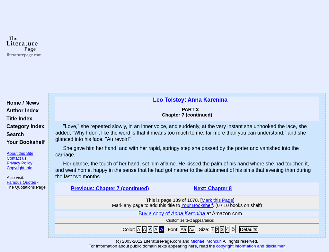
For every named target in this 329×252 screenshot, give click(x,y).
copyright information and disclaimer (250, 246)
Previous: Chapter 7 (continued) (110, 188)
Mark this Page (217, 200)
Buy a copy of (171, 213)
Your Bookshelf (24, 142)
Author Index (21, 110)
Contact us (16, 158)
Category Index (24, 126)
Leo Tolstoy (168, 100)
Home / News (21, 103)
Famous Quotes (21, 182)
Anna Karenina (207, 100)
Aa (183, 229)
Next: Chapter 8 (213, 188)
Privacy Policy (19, 163)
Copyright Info (19, 167)
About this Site (20, 153)
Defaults (248, 229)
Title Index (18, 118)
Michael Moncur (205, 241)
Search (14, 134)
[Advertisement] (187, 47)
